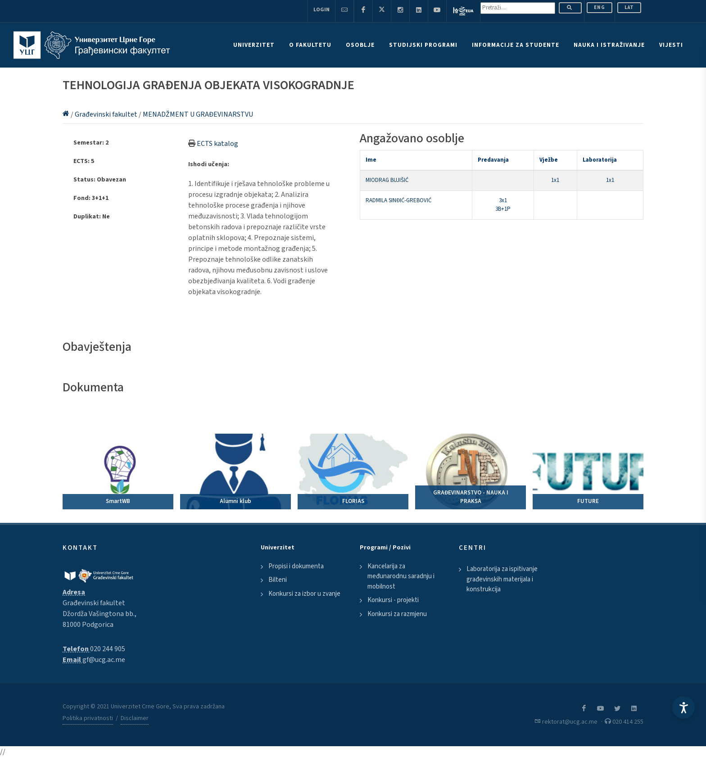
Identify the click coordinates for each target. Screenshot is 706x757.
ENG (599, 7)
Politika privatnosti (88, 718)
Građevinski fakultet (107, 114)
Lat (629, 7)
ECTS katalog (217, 144)
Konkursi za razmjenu (397, 614)
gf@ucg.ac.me (103, 660)
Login (321, 10)
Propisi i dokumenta (296, 566)
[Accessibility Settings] (683, 707)
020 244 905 (107, 649)
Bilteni (277, 580)
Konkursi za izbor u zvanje (304, 593)
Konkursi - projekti (393, 600)
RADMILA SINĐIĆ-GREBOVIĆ (398, 200)
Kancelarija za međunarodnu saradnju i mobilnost (400, 576)
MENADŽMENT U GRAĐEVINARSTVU (198, 114)
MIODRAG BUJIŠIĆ (387, 180)
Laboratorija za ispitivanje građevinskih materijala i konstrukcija (502, 579)
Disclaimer (135, 718)
